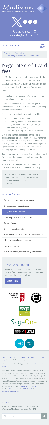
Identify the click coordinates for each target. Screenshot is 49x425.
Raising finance (10, 223)
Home (4, 357)
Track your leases (11, 246)
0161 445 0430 (27, 389)
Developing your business (16, 56)
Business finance (35, 56)
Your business (20, 53)
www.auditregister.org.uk (28, 386)
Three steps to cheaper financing (17, 240)
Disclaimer (31, 357)
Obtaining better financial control (18, 217)
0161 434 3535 (22, 31)
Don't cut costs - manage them (16, 206)
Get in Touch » (13, 281)
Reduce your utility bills (14, 229)
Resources (7, 53)
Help (38, 357)
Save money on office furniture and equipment (23, 235)
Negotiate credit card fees (14, 212)
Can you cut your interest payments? (19, 200)
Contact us (12, 357)
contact (36, 180)
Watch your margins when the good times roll (23, 252)
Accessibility (21, 357)
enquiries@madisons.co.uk (10, 391)
